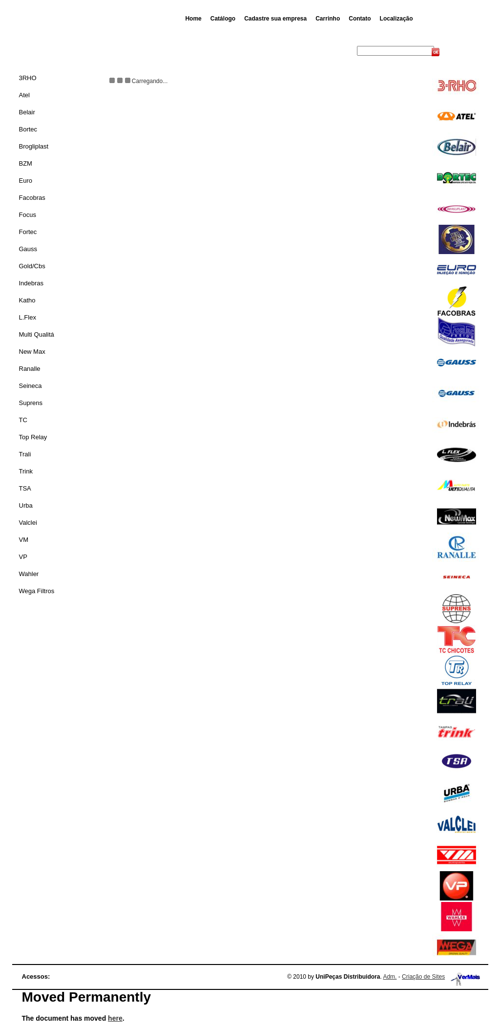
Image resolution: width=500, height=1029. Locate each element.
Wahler (29, 574)
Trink (26, 471)
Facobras (32, 197)
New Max (32, 351)
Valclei (28, 522)
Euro (25, 180)
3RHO (28, 78)
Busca (347, 50)
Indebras (31, 283)
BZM (25, 163)
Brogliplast (34, 146)
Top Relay (33, 437)
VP (23, 556)
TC (23, 420)
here (115, 1018)
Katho (27, 300)
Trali (25, 454)
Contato (360, 18)
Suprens (30, 403)
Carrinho (327, 18)
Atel (24, 95)
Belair (27, 112)
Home (193, 18)
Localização (396, 18)
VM (24, 539)
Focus (27, 214)
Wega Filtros (37, 591)
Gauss (28, 249)
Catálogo (222, 18)
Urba (26, 505)
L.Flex (27, 317)
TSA (25, 488)
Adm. (389, 976)
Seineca (30, 385)
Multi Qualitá (36, 334)
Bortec (28, 129)
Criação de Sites (423, 976)
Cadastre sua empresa (275, 18)
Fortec (28, 232)
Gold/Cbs (32, 266)
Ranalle (30, 368)
